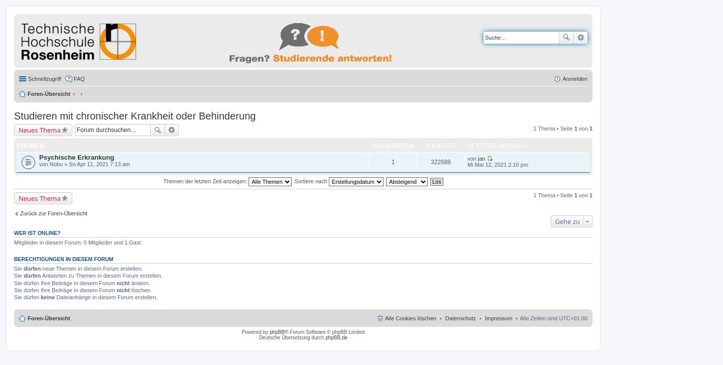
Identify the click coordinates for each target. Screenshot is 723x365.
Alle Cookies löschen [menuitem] (410, 318)
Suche (566, 38)
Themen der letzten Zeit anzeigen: (227, 181)
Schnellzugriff (44, 79)
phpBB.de (336, 337)
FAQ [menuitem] (79, 79)
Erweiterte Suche (580, 38)
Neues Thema (40, 130)
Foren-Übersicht (49, 94)
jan (482, 159)
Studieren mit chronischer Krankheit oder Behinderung (135, 115)
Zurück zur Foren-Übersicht (53, 213)
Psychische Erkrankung (76, 157)
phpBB (277, 332)
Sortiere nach (338, 181)
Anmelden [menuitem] (574, 79)
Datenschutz (460, 318)
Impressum (498, 318)
